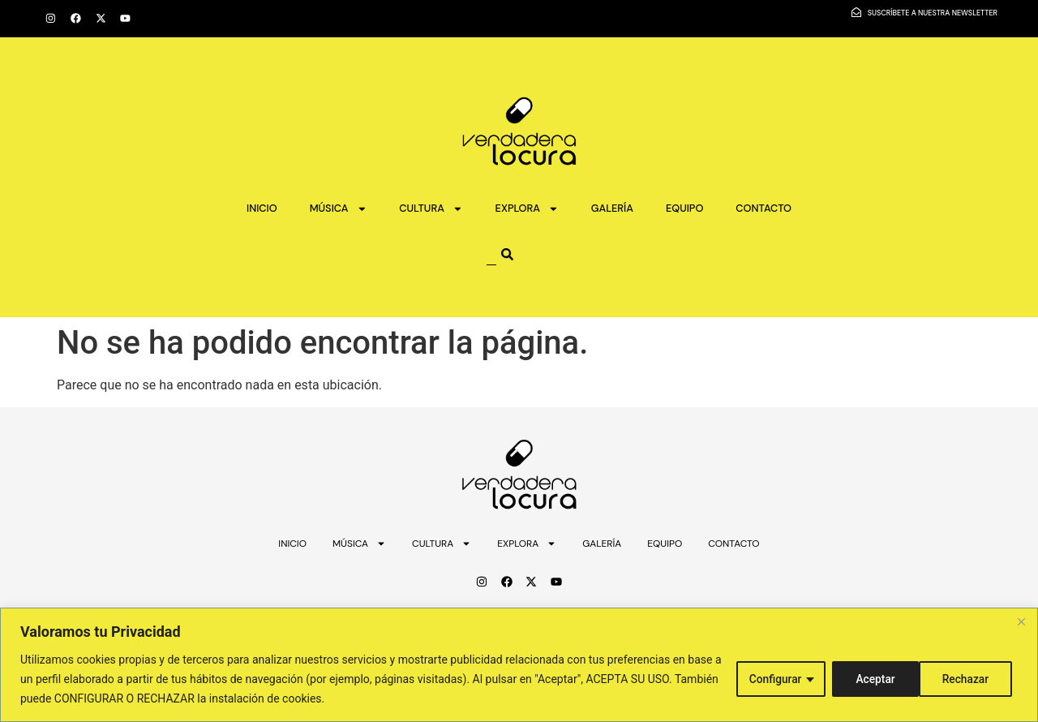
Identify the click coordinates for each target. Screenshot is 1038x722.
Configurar (772, 679)
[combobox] (491, 254)
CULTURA (430, 209)
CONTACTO (763, 208)
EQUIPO (684, 208)
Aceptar (974, 679)
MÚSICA (338, 209)
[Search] (527, 254)
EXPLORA (527, 209)
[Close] (1021, 621)
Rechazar (876, 679)
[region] (519, 665)
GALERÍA (612, 208)
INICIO (262, 208)
